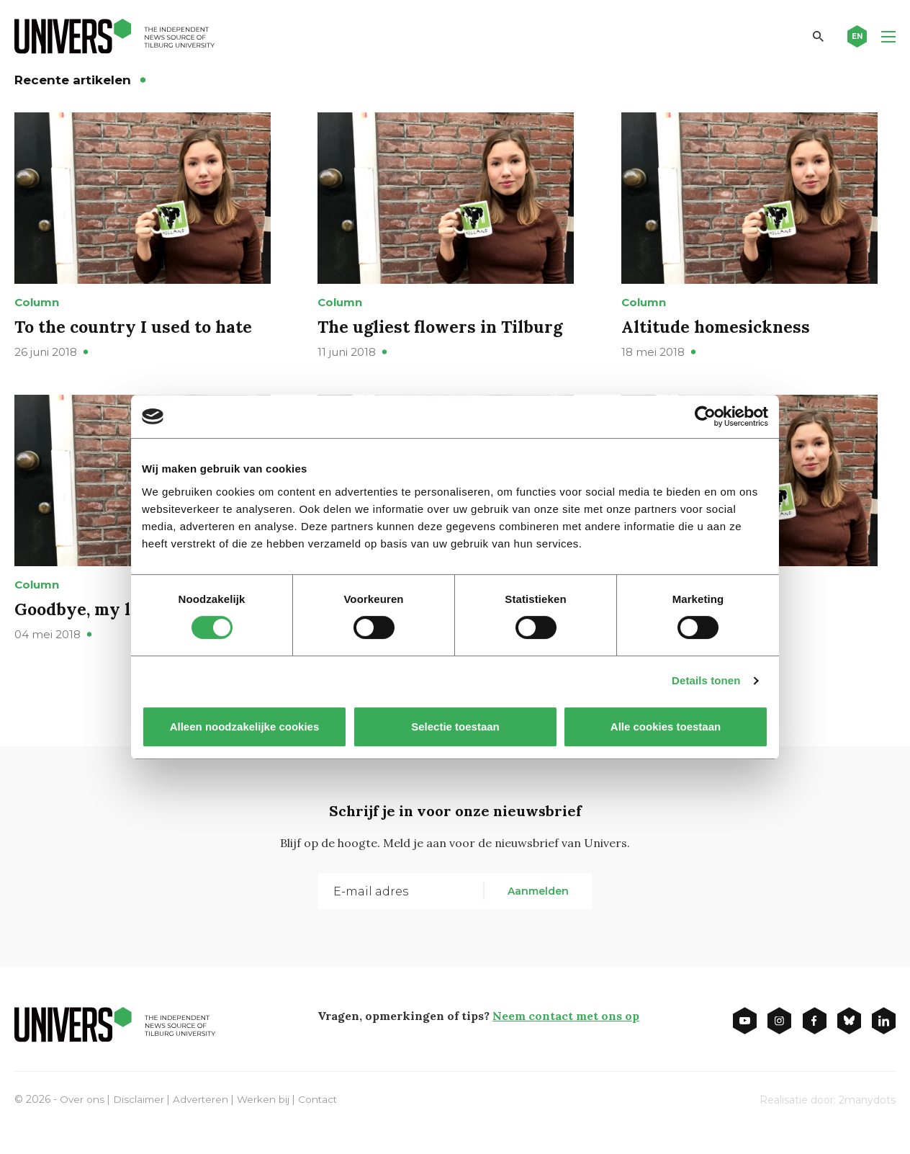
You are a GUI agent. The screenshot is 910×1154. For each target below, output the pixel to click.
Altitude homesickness (718, 339)
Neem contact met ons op (565, 1040)
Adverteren (203, 1124)
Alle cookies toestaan (666, 726)
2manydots (867, 1124)
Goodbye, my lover (94, 633)
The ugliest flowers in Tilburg (442, 339)
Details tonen (706, 680)
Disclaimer (140, 1124)
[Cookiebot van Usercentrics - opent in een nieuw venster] (705, 416)
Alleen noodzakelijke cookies (245, 726)
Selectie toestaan (455, 726)
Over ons (82, 1124)
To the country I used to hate (136, 339)
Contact (322, 1124)
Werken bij (267, 1124)
